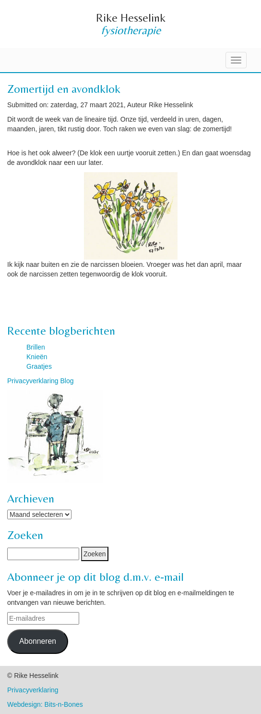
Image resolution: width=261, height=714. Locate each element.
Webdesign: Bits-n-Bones (45, 704)
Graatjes (39, 366)
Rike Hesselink (131, 17)
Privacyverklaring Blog (40, 381)
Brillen (35, 347)
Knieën (36, 357)
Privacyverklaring (33, 690)
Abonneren (37, 641)
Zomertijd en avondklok (63, 88)
